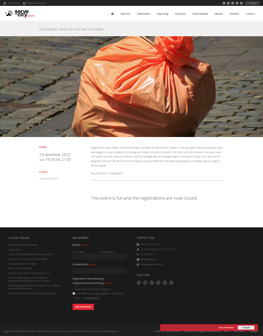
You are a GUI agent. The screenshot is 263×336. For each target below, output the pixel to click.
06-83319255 (14, 3)
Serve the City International (167, 331)
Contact (250, 13)
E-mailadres (85, 264)
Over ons (125, 13)
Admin (227, 331)
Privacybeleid (89, 298)
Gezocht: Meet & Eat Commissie (23, 244)
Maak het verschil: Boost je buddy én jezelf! (28, 259)
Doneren (234, 13)
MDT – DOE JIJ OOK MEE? (20, 268)
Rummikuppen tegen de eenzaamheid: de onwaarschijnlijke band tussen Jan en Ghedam (29, 279)
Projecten (180, 13)
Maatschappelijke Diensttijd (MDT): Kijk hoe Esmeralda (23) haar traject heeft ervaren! (35, 287)
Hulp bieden (143, 13)
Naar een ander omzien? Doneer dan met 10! (29, 273)
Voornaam (79, 251)
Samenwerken (200, 13)
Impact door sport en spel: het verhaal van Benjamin (32, 293)
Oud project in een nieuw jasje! (23, 263)
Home (112, 13)
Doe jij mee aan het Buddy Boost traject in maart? (30, 254)
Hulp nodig (162, 13)
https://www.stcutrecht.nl (152, 264)
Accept (246, 327)
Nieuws (219, 13)
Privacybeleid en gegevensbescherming (202, 331)
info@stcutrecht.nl (36, 3)
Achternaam (107, 251)
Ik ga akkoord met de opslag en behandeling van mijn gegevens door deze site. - (99, 293)
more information (226, 327)
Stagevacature (15, 249)
